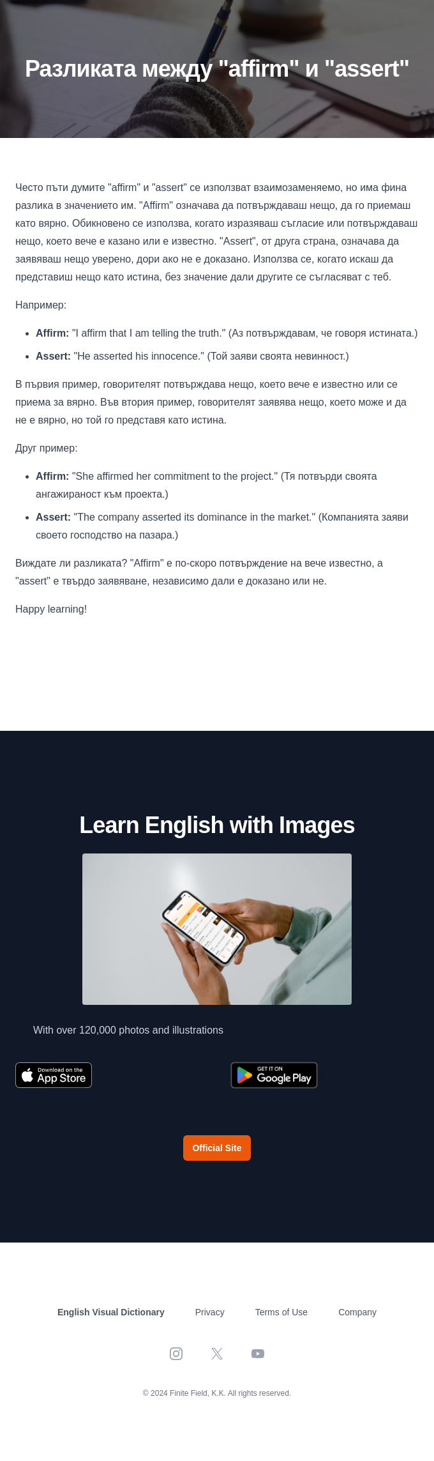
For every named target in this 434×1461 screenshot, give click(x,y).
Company (357, 1312)
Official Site (216, 1148)
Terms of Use (281, 1312)
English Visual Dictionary (111, 1312)
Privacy (210, 1312)
